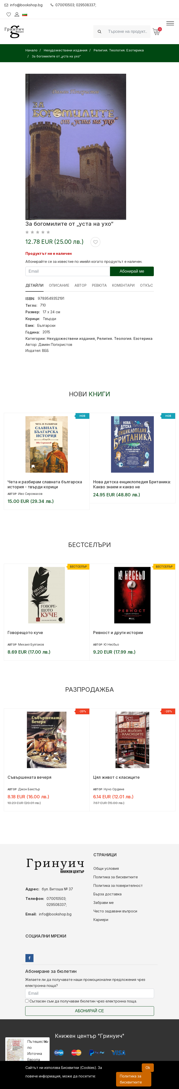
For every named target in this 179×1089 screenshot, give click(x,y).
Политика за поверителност (118, 885)
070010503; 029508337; (73, 5)
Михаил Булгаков (31, 644)
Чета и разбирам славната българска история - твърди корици (45, 484)
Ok (148, 1067)
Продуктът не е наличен (48, 253)
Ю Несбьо (111, 644)
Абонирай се (89, 1011)
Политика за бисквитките (115, 877)
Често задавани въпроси (115, 911)
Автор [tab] (81, 285)
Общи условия (106, 868)
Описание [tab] (59, 285)
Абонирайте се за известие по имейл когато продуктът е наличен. (83, 261)
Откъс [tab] (146, 285)
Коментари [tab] (123, 285)
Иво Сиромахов (30, 494)
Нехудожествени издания (71, 338)
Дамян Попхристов (55, 344)
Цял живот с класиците (116, 777)
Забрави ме (103, 902)
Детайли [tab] (34, 285)
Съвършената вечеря (29, 777)
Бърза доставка (107, 894)
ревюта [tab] (99, 285)
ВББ (45, 350)
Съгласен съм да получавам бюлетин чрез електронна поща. (81, 1001)
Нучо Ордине (114, 789)
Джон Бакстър (29, 789)
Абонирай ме (132, 271)
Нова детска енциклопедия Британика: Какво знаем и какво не (132, 484)
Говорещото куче (25, 632)
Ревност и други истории (118, 632)
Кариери (100, 919)
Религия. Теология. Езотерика (125, 338)
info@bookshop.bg (24, 5)
